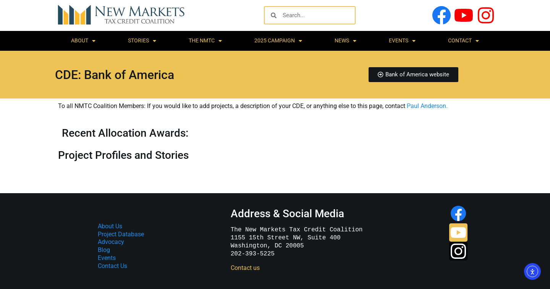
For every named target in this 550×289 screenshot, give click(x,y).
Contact (463, 40)
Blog (104, 249)
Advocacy (111, 241)
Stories (142, 40)
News (345, 40)
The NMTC (205, 40)
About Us (110, 226)
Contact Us (112, 266)
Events (402, 40)
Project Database (121, 234)
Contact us (245, 267)
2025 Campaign (278, 40)
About (83, 40)
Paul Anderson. (427, 106)
